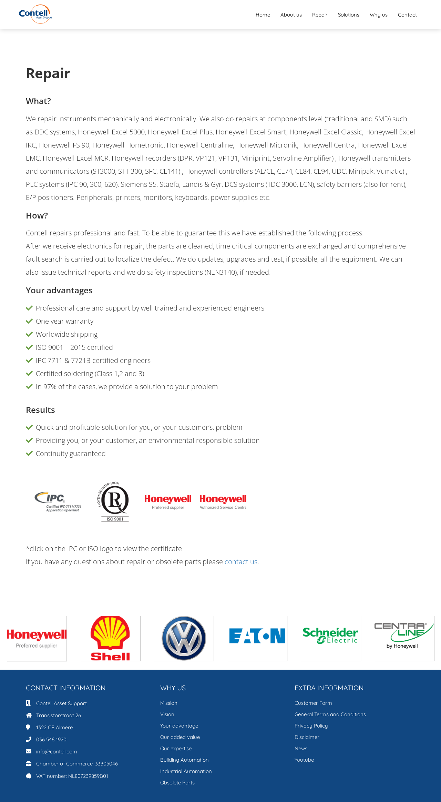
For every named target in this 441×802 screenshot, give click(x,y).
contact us (241, 561)
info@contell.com (56, 751)
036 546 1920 (51, 739)
